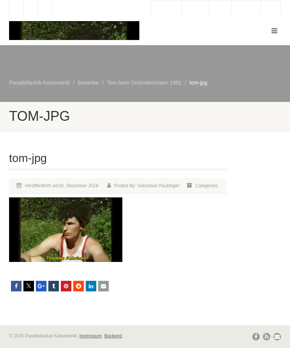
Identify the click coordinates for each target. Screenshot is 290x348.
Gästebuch (166, 8)
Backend (113, 336)
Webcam (195, 8)
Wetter (220, 8)
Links (270, 8)
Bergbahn (246, 8)
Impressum (90, 336)
